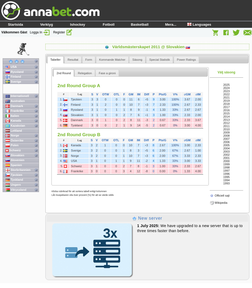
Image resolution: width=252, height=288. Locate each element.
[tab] (55, 59)
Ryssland (15, 72)
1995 (226, 177)
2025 (226, 84)
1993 (226, 183)
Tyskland (14, 179)
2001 (226, 157)
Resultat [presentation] (73, 59)
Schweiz (13, 150)
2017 (226, 107)
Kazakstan (15, 125)
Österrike (14, 140)
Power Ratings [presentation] (186, 59)
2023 (226, 91)
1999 (226, 164)
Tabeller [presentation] (55, 59)
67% (175, 150)
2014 (226, 116)
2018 (226, 103)
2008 (226, 135)
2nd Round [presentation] (64, 73)
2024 (226, 88)
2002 (226, 154)
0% (175, 125)
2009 (226, 132)
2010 (226, 129)
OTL (117, 94)
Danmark (14, 106)
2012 (226, 123)
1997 (226, 170)
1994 (226, 180)
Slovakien (15, 155)
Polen (12, 145)
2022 (226, 94)
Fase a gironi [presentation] (107, 73)
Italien (12, 116)
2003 (226, 151)
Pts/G (163, 94)
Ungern (13, 185)
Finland (13, 76)
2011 (226, 126)
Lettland (14, 130)
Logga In (40, 32)
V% (175, 94)
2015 (226, 113)
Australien (15, 101)
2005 (226, 145)
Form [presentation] (88, 59)
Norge (12, 135)
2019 (226, 100)
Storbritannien (18, 170)
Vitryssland (16, 190)
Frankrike (15, 111)
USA (11, 67)
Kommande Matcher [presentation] (112, 59)
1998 (226, 167)
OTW (105, 94)
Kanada (13, 120)
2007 (226, 138)
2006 (226, 142)
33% (175, 109)
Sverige (13, 81)
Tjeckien (14, 175)
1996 (226, 173)
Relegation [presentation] (85, 73)
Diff (146, 94)
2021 (226, 97)
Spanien (14, 165)
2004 (226, 148)
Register (63, 32)
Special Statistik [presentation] (159, 59)
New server (147, 218)
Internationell (17, 96)
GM (131, 94)
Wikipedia (221, 202)
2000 (226, 161)
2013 (226, 119)
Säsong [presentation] (137, 59)
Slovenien (15, 160)
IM (138, 94)
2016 (226, 110)
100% (175, 99)
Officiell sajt (222, 195)
